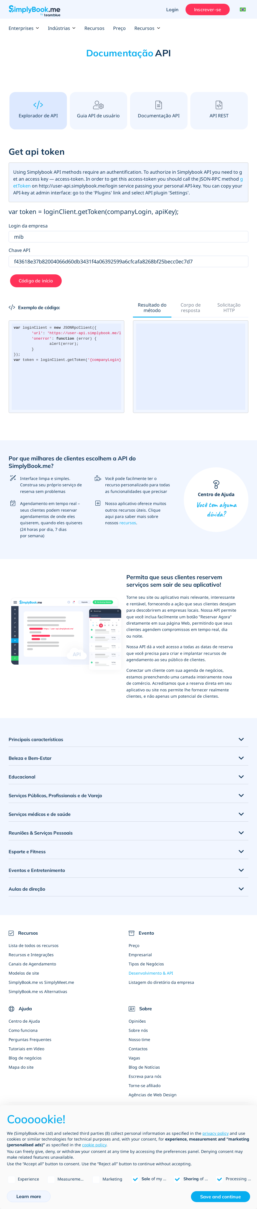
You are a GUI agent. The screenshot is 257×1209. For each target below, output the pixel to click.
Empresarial (140, 954)
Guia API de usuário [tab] (98, 110)
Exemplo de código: (34, 307)
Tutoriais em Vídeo (26, 1048)
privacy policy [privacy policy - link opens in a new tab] (215, 1133)
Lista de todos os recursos (34, 945)
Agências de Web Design (153, 1094)
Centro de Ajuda (216, 499)
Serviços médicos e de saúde (40, 814)
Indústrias (62, 28)
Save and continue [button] (220, 1197)
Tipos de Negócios (146, 964)
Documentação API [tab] (158, 110)
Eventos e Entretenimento (37, 870)
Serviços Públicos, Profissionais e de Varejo (55, 795)
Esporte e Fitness (27, 851)
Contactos (138, 1048)
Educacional (22, 777)
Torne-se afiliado (145, 1085)
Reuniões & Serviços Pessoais (41, 833)
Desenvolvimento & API (151, 973)
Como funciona (23, 1030)
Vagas (134, 1058)
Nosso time (139, 1039)
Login (172, 9)
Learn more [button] (28, 1196)
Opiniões (137, 1021)
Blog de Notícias (144, 1067)
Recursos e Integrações (31, 954)
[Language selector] (241, 9)
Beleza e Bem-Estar (30, 758)
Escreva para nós (145, 1076)
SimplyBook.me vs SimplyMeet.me (41, 982)
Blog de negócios (25, 1058)
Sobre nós (138, 1030)
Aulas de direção (27, 889)
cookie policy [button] (94, 1144)
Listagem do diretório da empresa (161, 982)
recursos (127, 522)
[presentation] (38, 110)
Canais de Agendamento (32, 964)
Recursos (94, 28)
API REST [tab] (219, 110)
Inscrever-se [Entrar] (207, 9)
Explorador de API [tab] (38, 110)
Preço (119, 28)
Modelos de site (24, 973)
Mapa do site (21, 1067)
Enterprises (24, 28)
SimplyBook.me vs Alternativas (38, 991)
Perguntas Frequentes (30, 1039)
